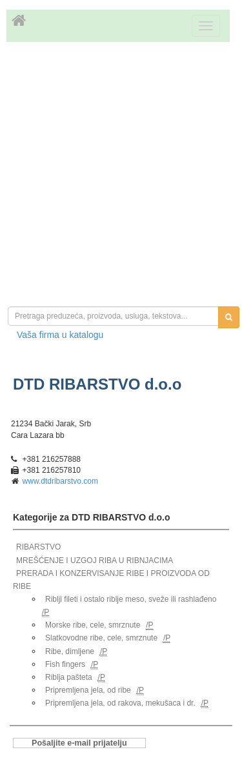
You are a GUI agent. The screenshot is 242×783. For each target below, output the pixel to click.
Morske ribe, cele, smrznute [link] (92, 624)
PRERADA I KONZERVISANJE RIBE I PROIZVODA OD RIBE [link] (111, 580)
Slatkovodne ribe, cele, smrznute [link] (101, 637)
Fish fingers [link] (65, 664)
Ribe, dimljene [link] (69, 651)
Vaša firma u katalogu (60, 335)
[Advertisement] (121, 176)
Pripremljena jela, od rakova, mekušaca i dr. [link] (120, 703)
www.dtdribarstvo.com (60, 481)
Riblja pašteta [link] (68, 677)
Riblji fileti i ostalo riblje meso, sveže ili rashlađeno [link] (130, 599)
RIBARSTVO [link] (38, 546)
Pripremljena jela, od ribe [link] (88, 690)
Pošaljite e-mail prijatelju (79, 743)
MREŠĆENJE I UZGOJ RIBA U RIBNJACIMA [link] (94, 560)
